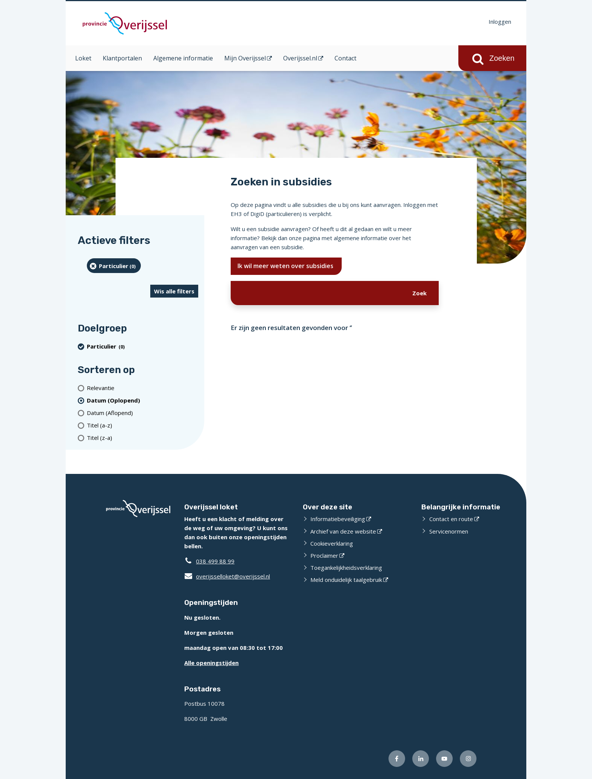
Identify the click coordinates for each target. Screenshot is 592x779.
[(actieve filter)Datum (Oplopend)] (142, 400)
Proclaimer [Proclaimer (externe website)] (324, 555)
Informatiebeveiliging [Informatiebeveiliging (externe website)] (337, 519)
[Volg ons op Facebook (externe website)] (396, 758)
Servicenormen (448, 531)
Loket (83, 58)
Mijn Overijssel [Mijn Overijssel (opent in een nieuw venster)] (245, 58)
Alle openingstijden (211, 662)
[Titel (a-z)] (142, 425)
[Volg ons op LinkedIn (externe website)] (420, 758)
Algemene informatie (183, 58)
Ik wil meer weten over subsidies (286, 266)
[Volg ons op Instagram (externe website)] (468, 758)
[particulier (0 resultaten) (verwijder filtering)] (114, 265)
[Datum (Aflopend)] (142, 412)
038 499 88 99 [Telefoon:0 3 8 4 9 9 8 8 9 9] (215, 561)
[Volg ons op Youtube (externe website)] (444, 758)
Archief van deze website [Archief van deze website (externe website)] (343, 531)
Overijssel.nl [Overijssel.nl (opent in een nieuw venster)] (300, 58)
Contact (345, 58)
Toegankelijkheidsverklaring (346, 567)
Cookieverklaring (331, 543)
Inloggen (500, 21)
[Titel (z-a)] (142, 437)
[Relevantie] (142, 387)
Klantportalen (122, 58)
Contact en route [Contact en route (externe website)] (451, 519)
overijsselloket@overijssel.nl (227, 576)
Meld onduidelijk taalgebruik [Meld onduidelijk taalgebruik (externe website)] (346, 579)
